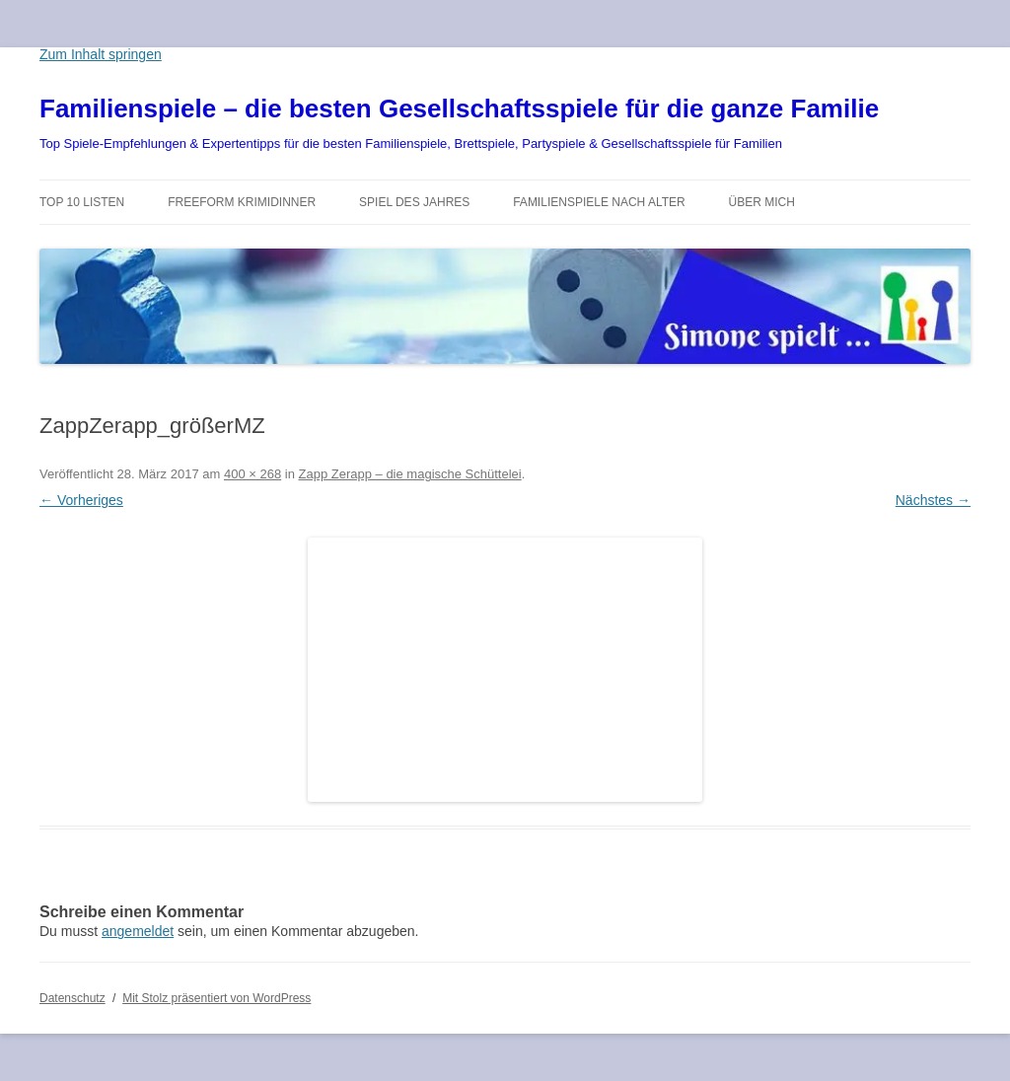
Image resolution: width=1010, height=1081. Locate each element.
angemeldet (138, 931)
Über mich (762, 202)
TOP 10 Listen (81, 202)
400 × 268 (252, 474)
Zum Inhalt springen (100, 54)
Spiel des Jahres (414, 202)
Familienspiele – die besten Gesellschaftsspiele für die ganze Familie (459, 108)
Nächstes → (933, 500)
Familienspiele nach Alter (599, 202)
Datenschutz (72, 998)
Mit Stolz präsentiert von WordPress (216, 998)
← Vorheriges (81, 500)
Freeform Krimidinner (242, 202)
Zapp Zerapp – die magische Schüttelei (410, 474)
